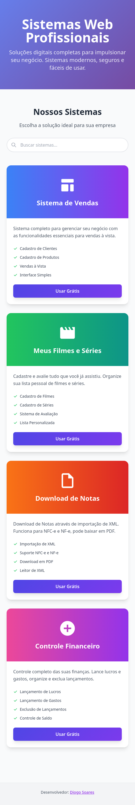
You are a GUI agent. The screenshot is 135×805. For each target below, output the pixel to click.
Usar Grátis (68, 291)
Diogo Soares (82, 792)
